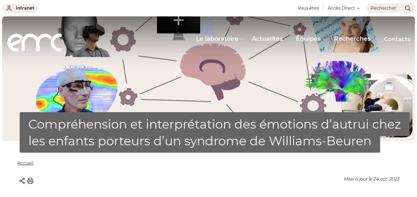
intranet (20, 8)
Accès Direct (344, 8)
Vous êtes (308, 8)
